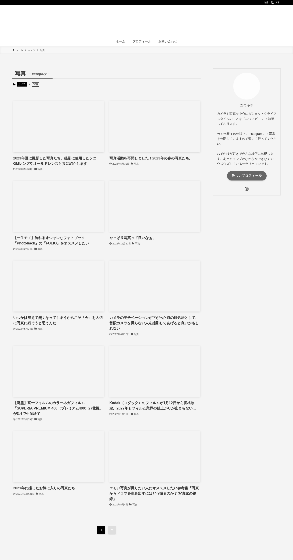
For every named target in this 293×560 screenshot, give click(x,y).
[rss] (272, 2)
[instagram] (266, 2)
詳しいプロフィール (247, 175)
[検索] (278, 2)
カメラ (21, 84)
